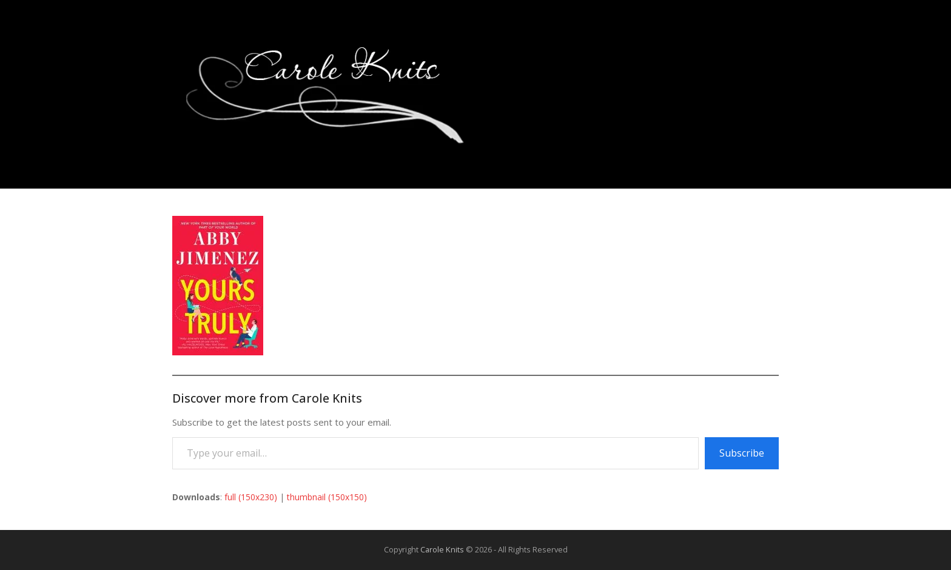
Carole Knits (442, 549)
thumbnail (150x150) (327, 497)
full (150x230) (250, 497)
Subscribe (741, 453)
